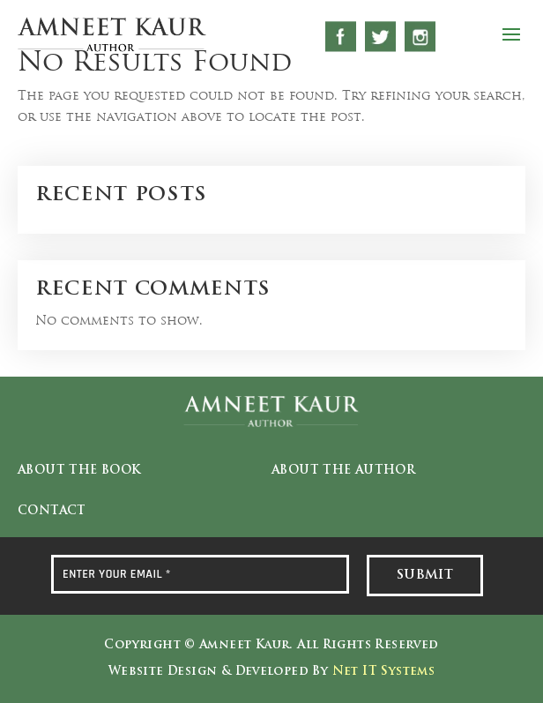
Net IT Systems (383, 671)
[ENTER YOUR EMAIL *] (200, 574)
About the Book (79, 470)
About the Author (343, 470)
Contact (52, 511)
